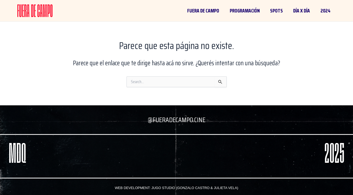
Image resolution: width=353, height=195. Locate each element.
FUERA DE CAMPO (203, 10)
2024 (325, 10)
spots (276, 10)
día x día (301, 10)
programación (245, 10)
